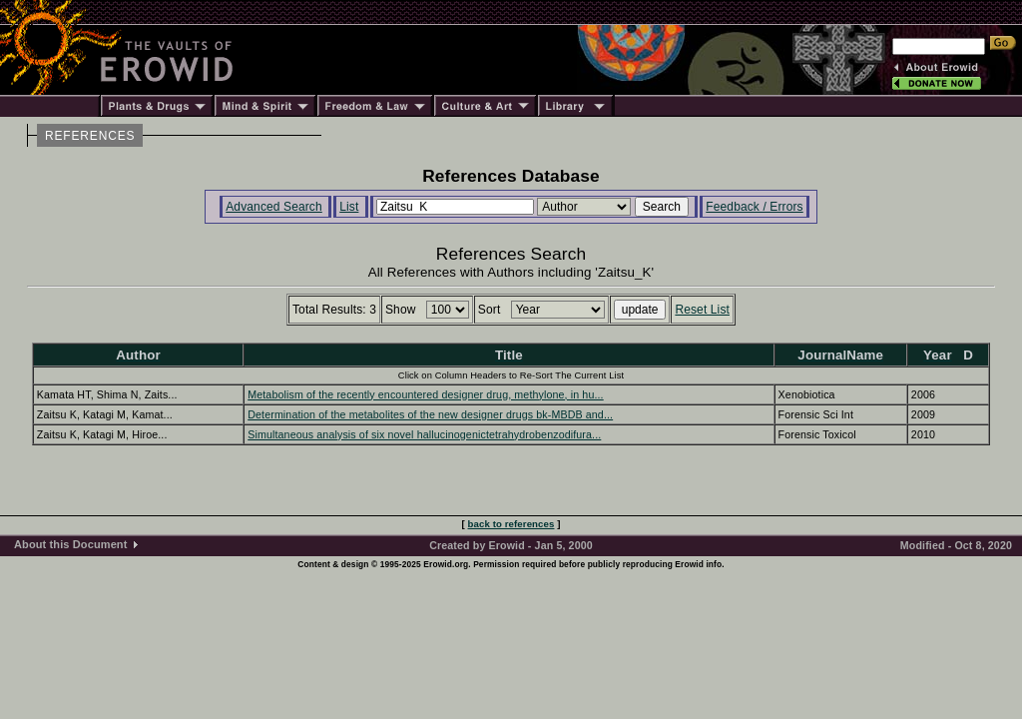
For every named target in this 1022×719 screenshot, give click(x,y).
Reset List (702, 310)
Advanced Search (274, 207)
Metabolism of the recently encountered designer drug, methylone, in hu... (425, 394)
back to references (511, 523)
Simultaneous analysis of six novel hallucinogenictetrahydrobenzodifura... (424, 434)
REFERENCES (90, 136)
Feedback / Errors (754, 207)
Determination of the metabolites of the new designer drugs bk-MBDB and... (430, 414)
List (348, 207)
